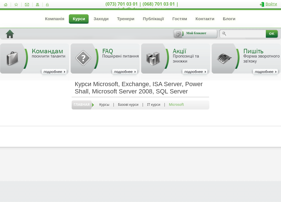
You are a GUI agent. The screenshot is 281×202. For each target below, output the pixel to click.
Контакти (205, 18)
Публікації (153, 18)
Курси (79, 18)
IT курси (153, 104)
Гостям (179, 18)
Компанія (54, 18)
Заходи (101, 18)
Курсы (104, 104)
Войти (271, 3)
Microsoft (176, 104)
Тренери (125, 18)
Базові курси (128, 104)
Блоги (229, 18)
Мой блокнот (196, 33)
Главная (82, 104)
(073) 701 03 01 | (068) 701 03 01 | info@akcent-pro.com (142, 6)
